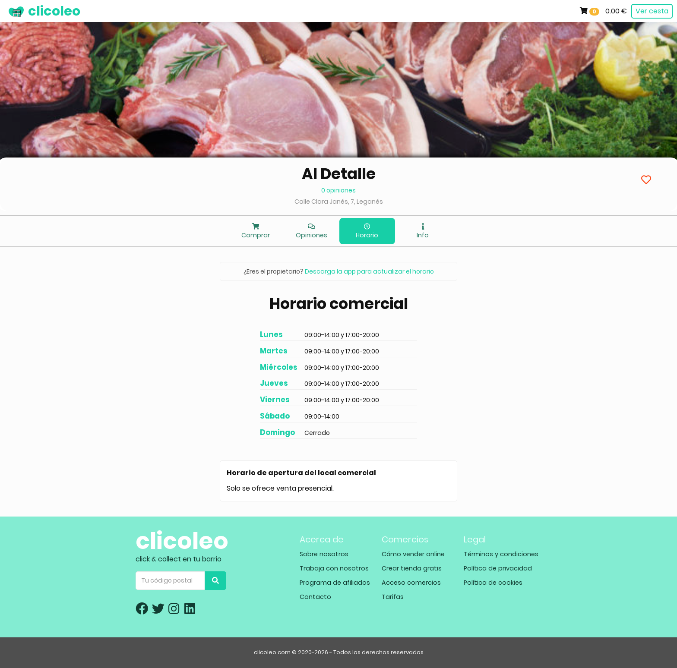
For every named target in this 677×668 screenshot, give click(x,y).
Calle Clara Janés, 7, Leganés (338, 201)
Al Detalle (339, 173)
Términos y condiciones (501, 554)
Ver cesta (652, 11)
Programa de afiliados (335, 582)
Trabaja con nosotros (334, 568)
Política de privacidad (498, 568)
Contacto (315, 596)
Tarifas (393, 596)
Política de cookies (493, 582)
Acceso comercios (411, 582)
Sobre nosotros (324, 554)
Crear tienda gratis (412, 568)
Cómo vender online (413, 554)
